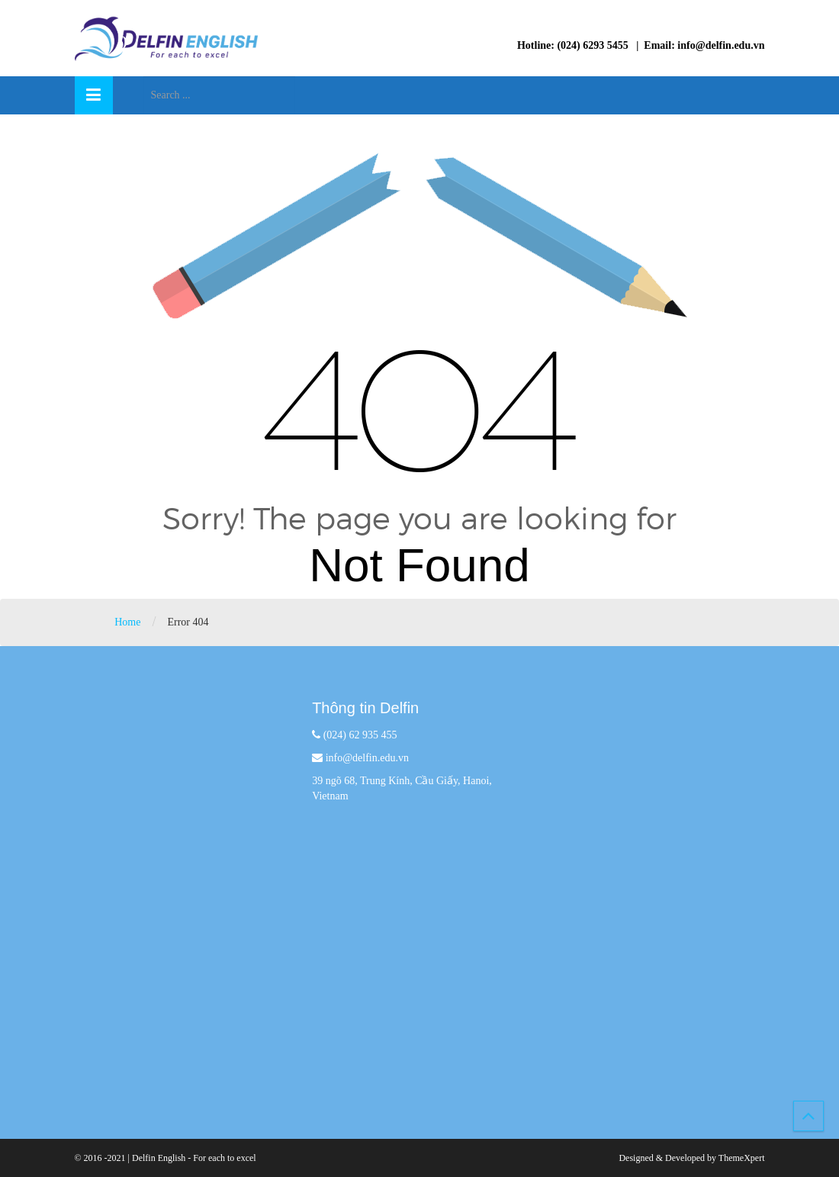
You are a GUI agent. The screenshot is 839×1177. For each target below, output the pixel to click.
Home (127, 622)
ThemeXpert (741, 1158)
